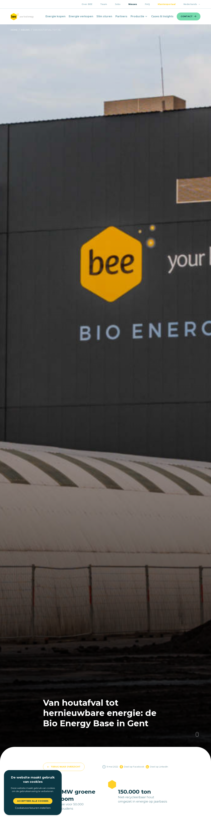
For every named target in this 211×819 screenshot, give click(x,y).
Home (14, 30)
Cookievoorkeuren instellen (33, 807)
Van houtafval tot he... (47, 30)
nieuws (25, 30)
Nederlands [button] (191, 4)
